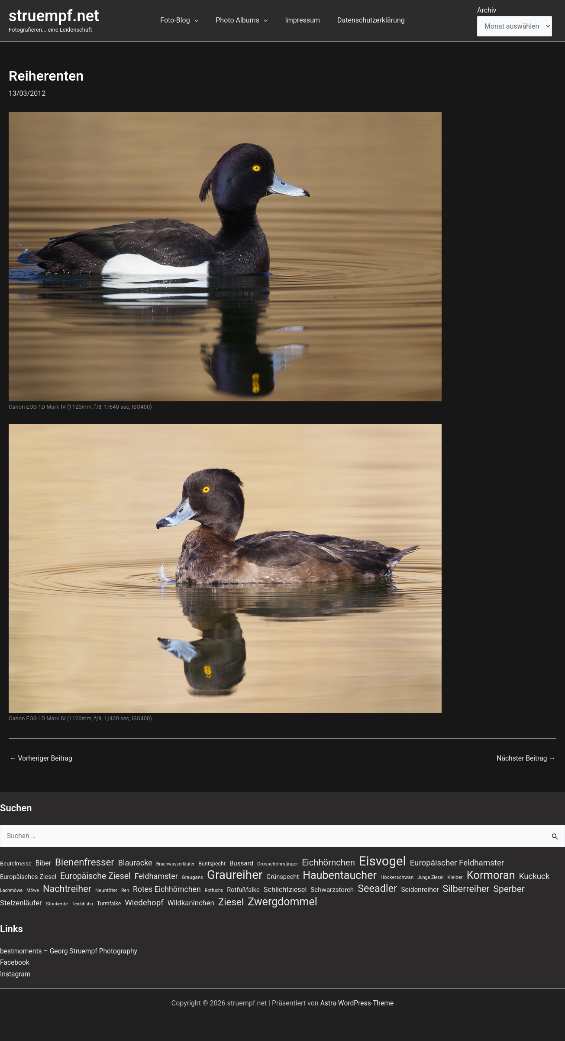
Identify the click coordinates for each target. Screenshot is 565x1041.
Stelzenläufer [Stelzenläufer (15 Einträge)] (21, 903)
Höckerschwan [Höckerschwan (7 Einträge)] (397, 876)
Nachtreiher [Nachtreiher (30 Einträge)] (67, 888)
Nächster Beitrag (525, 758)
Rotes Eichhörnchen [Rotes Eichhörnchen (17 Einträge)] (167, 889)
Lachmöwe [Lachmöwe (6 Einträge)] (11, 890)
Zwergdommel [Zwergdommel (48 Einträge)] (282, 902)
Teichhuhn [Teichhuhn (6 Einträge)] (82, 904)
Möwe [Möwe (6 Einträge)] (32, 890)
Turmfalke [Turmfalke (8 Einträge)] (109, 904)
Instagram (15, 974)
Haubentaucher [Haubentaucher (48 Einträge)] (340, 874)
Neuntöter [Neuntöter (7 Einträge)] (106, 890)
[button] (199, 20)
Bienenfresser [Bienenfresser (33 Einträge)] (84, 860)
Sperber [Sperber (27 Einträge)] (508, 888)
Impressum (300, 20)
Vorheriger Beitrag (42, 758)
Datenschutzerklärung (366, 20)
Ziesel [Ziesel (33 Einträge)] (231, 902)
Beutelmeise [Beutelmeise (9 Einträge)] (16, 862)
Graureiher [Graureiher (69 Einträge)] (234, 874)
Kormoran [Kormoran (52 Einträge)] (491, 874)
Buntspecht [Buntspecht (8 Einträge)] (212, 862)
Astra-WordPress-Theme (357, 1003)
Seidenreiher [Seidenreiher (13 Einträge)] (420, 889)
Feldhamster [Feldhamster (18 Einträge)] (156, 875)
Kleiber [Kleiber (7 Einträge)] (454, 876)
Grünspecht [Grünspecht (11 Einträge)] (282, 876)
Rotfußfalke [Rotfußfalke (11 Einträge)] (243, 889)
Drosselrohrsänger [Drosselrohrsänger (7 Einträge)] (277, 862)
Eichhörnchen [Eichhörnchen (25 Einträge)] (328, 861)
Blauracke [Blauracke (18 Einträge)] (135, 860)
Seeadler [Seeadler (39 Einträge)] (377, 888)
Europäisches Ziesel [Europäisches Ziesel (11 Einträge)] (28, 876)
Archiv (487, 10)
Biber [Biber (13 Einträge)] (43, 861)
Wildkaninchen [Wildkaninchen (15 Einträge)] (191, 903)
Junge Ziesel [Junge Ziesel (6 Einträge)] (430, 876)
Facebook (15, 962)
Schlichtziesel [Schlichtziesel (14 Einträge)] (285, 889)
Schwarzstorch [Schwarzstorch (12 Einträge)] (332, 889)
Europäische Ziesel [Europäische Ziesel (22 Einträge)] (95, 875)
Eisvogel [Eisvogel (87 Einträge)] (382, 859)
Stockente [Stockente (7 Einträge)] (57, 904)
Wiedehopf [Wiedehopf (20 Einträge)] (144, 903)
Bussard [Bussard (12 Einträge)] (241, 861)
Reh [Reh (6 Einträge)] (125, 890)
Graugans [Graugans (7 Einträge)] (192, 876)
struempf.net (54, 16)
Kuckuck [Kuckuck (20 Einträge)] (534, 875)
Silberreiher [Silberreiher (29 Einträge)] (466, 888)
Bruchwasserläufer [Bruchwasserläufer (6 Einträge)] (175, 862)
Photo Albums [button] (243, 20)
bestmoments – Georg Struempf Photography (70, 951)
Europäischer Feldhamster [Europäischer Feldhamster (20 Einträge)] (457, 861)
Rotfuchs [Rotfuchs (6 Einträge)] (214, 890)
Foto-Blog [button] (184, 20)
